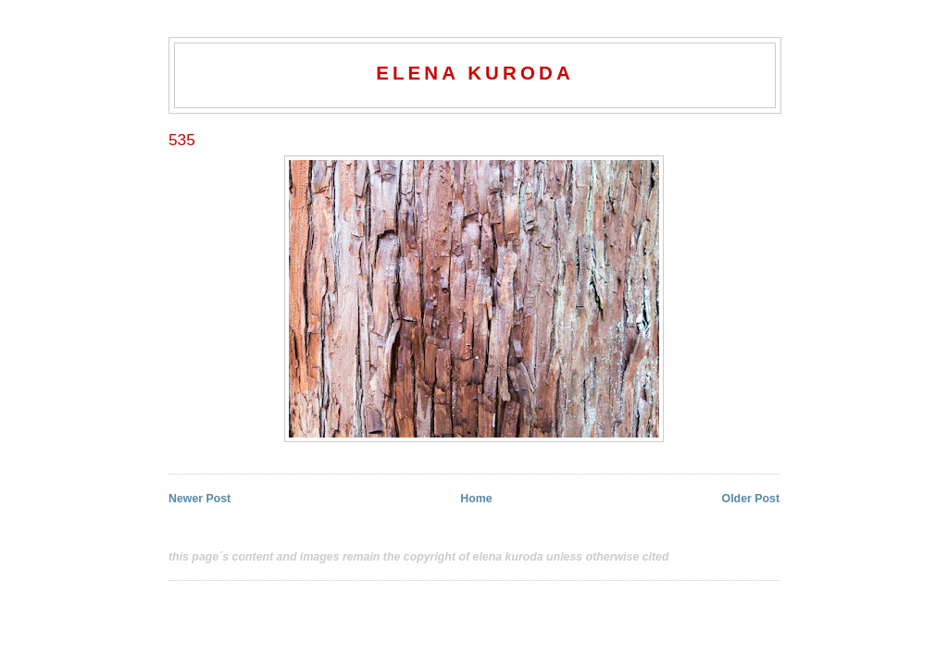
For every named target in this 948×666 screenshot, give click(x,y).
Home (476, 498)
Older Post (751, 498)
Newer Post (199, 498)
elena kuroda (475, 72)
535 (181, 139)
